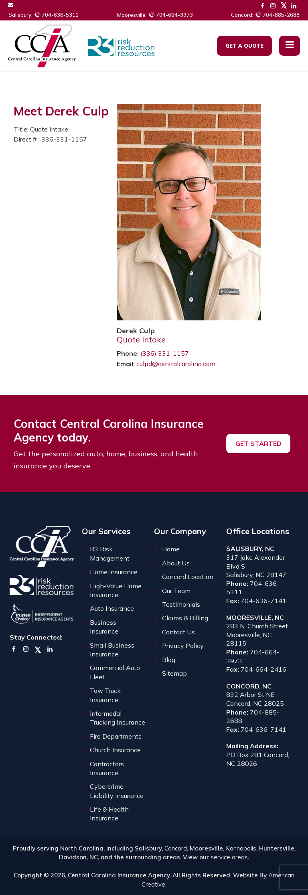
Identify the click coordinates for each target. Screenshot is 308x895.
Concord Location (187, 577)
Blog (168, 660)
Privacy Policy (183, 646)
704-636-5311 (43, 15)
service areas (229, 857)
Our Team (176, 591)
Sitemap (174, 673)
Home (171, 549)
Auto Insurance (112, 608)
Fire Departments (116, 736)
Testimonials (181, 604)
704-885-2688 (265, 15)
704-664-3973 (155, 15)
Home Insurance (114, 572)
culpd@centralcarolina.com (175, 364)
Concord (175, 848)
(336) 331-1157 (164, 353)
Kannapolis (241, 848)
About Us (176, 563)
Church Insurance (115, 750)
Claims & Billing (185, 618)
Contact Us (178, 632)
